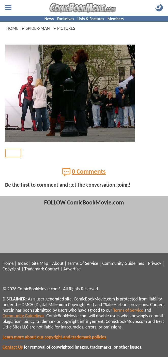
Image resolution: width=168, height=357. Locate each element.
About (57, 263)
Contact (52, 269)
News (49, 18)
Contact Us (13, 347)
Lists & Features (91, 18)
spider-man (38, 28)
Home (12, 28)
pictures (66, 28)
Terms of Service (128, 310)
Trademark (34, 269)
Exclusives (65, 18)
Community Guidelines (123, 263)
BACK (13, 153)
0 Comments (83, 172)
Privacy (154, 263)
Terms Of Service (83, 263)
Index (23, 263)
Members (116, 18)
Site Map (40, 263)
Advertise (72, 269)
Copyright (11, 269)
